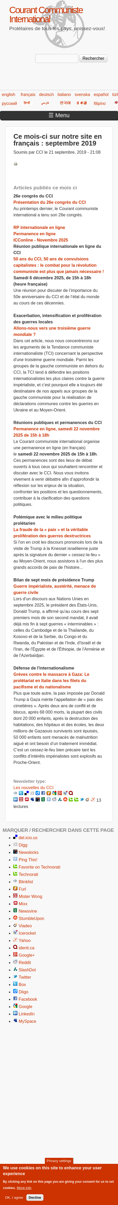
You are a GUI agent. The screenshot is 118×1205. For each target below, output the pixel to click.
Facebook (28, 999)
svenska (82, 94)
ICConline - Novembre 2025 (40, 240)
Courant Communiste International (45, 14)
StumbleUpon (31, 918)
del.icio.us (28, 838)
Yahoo (25, 940)
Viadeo (25, 926)
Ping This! (28, 860)
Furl (22, 889)
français (28, 94)
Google (25, 1006)
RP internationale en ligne (39, 227)
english (8, 94)
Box (22, 984)
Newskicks (29, 852)
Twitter (25, 977)
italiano (64, 94)
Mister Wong (30, 896)
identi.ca (27, 948)
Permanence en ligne (34, 234)
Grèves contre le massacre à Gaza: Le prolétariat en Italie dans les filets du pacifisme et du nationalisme (51, 680)
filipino (100, 103)
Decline (35, 1202)
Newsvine (28, 911)
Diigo (23, 992)
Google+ (27, 955)
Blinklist (26, 882)
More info (24, 1192)
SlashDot (27, 970)
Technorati (28, 874)
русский (9, 103)
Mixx (23, 904)
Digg (23, 845)
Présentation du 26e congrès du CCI (49, 202)
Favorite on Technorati (39, 867)
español (101, 94)
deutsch (46, 94)
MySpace (27, 1021)
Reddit (25, 962)
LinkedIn (27, 1014)
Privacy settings (59, 1165)
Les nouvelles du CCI (33, 787)
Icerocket (27, 933)
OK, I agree (14, 1202)
